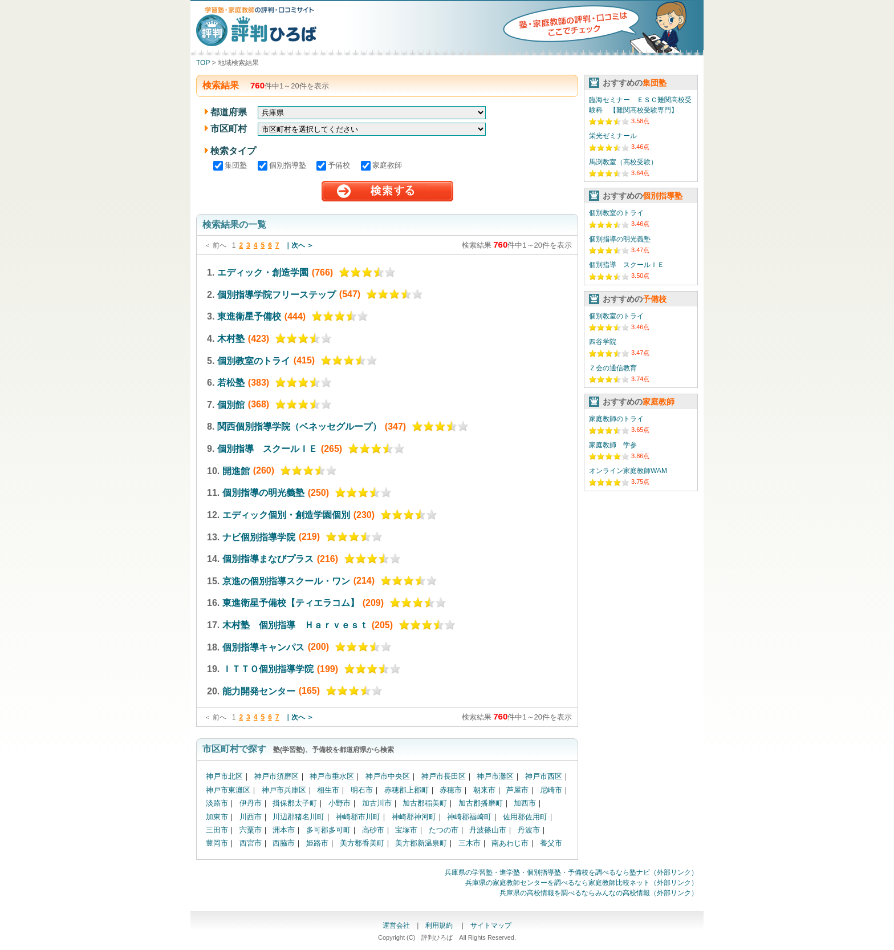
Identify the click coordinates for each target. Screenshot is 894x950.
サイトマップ (490, 925)
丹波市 (529, 830)
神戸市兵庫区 (284, 790)
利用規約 (439, 925)
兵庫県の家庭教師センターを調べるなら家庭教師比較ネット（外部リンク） (581, 883)
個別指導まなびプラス (268, 559)
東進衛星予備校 (249, 316)
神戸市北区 (224, 776)
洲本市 (284, 830)
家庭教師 (381, 165)
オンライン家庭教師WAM (628, 471)
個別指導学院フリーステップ (276, 294)
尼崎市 (551, 790)
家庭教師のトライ (616, 419)
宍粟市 (250, 830)
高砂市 (373, 830)
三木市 (469, 843)
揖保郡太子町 (295, 803)
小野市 (339, 803)
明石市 (362, 790)
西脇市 (284, 843)
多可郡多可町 (328, 830)
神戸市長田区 (443, 776)
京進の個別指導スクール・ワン (286, 580)
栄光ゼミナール (613, 136)
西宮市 (250, 843)
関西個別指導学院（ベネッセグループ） (299, 426)
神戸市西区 (543, 776)
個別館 (231, 404)
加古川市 (377, 803)
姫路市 (317, 843)
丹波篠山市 (487, 830)
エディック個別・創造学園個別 (286, 515)
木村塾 (231, 338)
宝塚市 (406, 830)
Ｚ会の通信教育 (613, 368)
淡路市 (217, 803)
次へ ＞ (302, 245)
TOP (203, 63)
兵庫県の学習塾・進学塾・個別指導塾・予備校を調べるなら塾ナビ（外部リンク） (571, 872)
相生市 (328, 790)
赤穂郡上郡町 (406, 790)
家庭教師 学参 (613, 445)
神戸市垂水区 (332, 776)
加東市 (217, 816)
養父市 (551, 843)
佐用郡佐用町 (525, 816)
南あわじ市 (510, 843)
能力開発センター (258, 691)
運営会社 (396, 925)
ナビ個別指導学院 (258, 536)
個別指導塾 (283, 165)
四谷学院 (602, 342)
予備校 (334, 165)
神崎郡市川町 (358, 816)
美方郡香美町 (362, 843)
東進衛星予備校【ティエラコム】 (290, 603)
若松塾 (231, 382)
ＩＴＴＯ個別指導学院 (268, 669)
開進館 (236, 470)
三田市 (217, 830)
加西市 (525, 803)
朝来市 (484, 790)
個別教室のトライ (253, 360)
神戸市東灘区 (228, 790)
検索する (387, 191)
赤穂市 (451, 790)
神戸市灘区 (495, 776)
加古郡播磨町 (480, 803)
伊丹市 (250, 803)
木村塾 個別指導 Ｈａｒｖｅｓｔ (295, 625)
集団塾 (231, 165)
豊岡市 (217, 843)
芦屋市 (517, 790)
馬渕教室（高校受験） (623, 162)
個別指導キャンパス (263, 647)
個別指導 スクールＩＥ (267, 449)
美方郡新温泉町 (421, 843)
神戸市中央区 (387, 776)
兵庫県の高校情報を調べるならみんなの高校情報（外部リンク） (598, 893)
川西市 (250, 816)
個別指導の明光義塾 (263, 493)
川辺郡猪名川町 (298, 816)
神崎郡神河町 (414, 816)
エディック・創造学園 (262, 272)
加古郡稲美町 (425, 803)
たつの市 (443, 830)
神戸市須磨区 (276, 776)
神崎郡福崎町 (469, 816)
